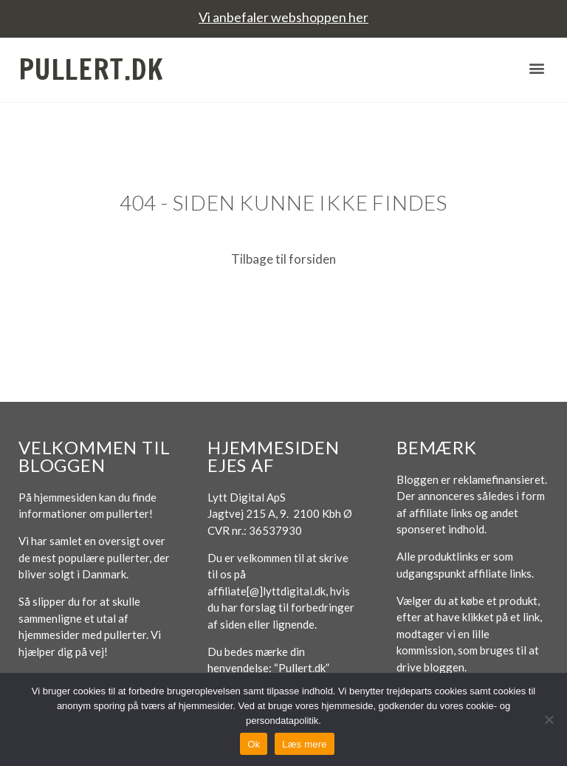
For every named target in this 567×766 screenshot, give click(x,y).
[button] (536, 67)
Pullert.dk (91, 69)
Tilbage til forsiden (283, 259)
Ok (253, 744)
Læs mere (304, 744)
